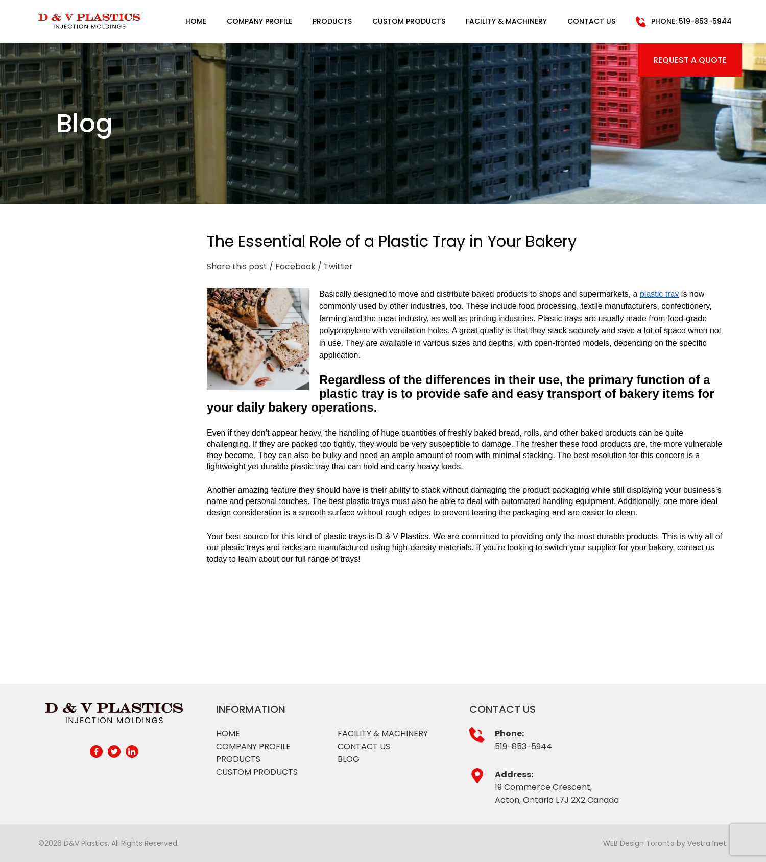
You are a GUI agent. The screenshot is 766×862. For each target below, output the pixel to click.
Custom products (257, 772)
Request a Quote (690, 60)
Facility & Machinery (506, 21)
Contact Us (591, 21)
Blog (349, 759)
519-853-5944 (523, 746)
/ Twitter (335, 266)
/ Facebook (292, 266)
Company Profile (259, 21)
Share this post (237, 266)
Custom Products (408, 21)
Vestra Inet (706, 843)
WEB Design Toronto (639, 843)
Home (195, 21)
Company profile (253, 746)
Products (332, 21)
